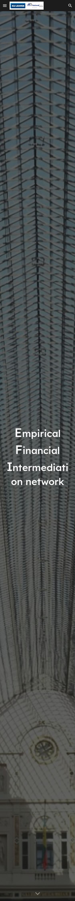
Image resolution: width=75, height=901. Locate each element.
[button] (5, 5)
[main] (37, 456)
